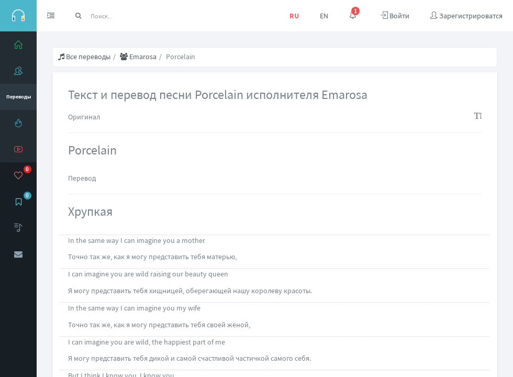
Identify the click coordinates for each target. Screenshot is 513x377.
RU (294, 15)
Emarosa (138, 56)
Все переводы (84, 56)
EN (324, 15)
